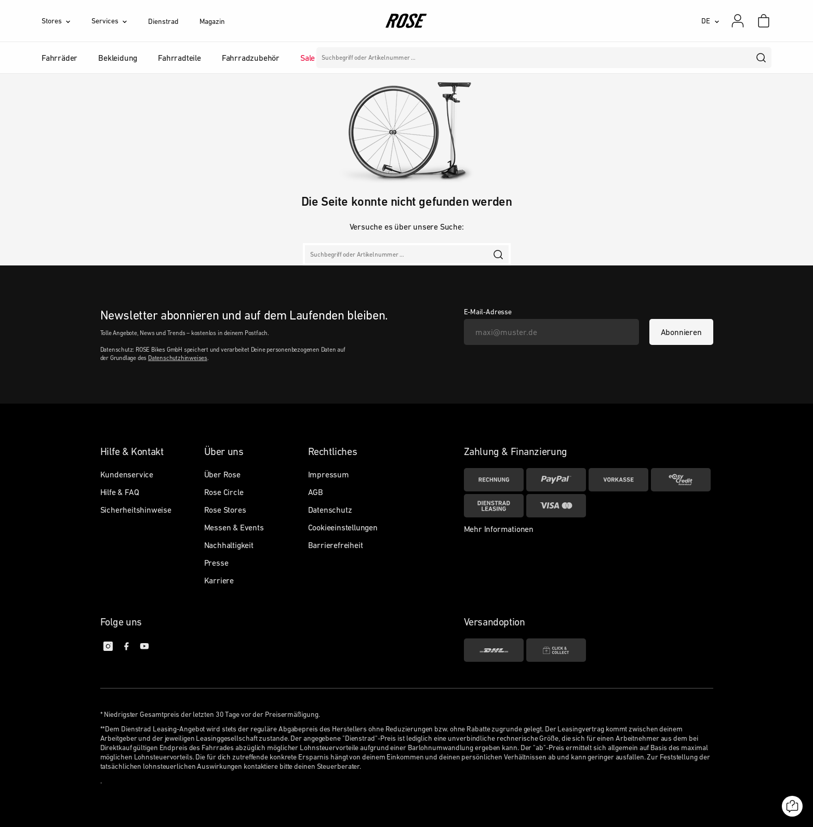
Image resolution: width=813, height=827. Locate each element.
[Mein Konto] (737, 21)
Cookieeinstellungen (343, 527)
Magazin (212, 21)
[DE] (710, 21)
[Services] (119, 21)
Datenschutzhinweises (177, 358)
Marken (349, 57)
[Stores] (66, 21)
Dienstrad (163, 21)
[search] (761, 57)
